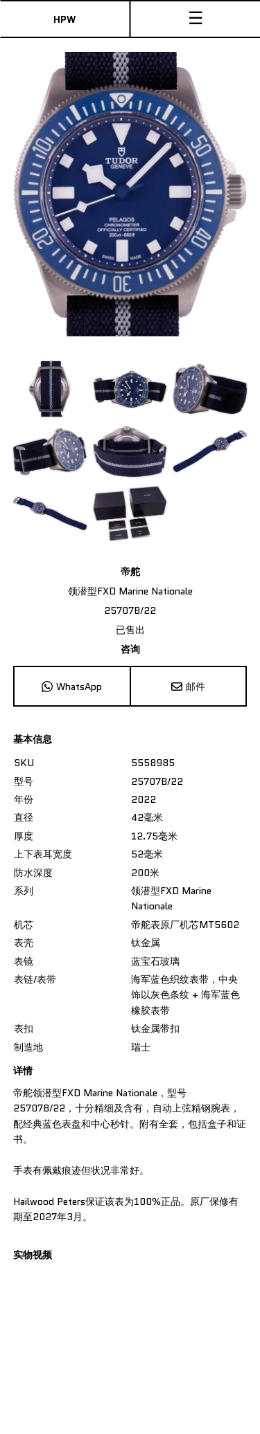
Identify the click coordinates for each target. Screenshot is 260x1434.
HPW (64, 19)
